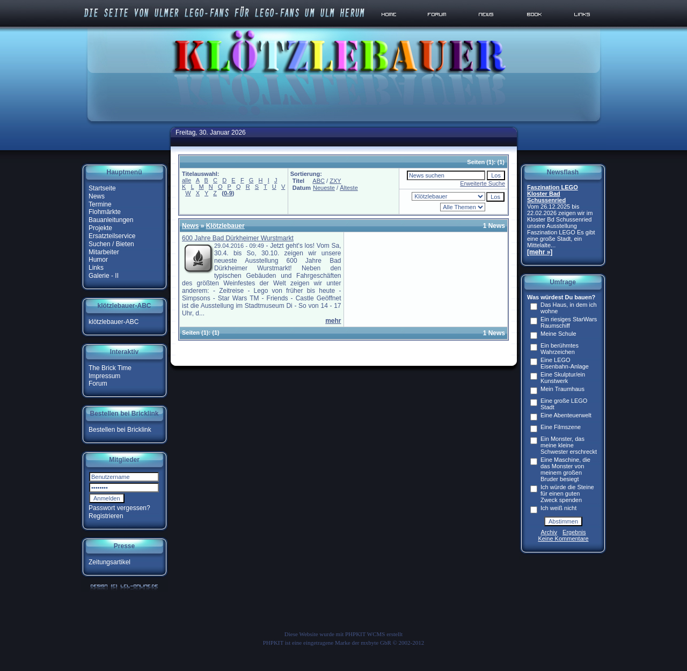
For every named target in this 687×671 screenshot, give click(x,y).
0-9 (228, 193)
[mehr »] (539, 252)
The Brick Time (110, 368)
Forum (98, 383)
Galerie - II (104, 275)
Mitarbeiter (104, 251)
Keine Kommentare (563, 538)
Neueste (324, 188)
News (97, 196)
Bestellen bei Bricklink (120, 429)
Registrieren (106, 516)
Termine (100, 204)
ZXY (335, 181)
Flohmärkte (105, 212)
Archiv (549, 532)
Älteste (349, 188)
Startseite (102, 188)
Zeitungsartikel (109, 562)
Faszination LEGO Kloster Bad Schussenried (552, 193)
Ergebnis (574, 532)
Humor (98, 259)
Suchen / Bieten (111, 244)
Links (96, 267)
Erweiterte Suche (482, 183)
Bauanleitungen (111, 220)
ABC (318, 181)
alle (186, 180)
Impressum (104, 375)
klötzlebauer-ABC (113, 322)
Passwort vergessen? (119, 508)
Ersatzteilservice (112, 236)
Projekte (100, 228)
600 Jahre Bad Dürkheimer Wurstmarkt (238, 238)
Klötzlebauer (225, 226)
